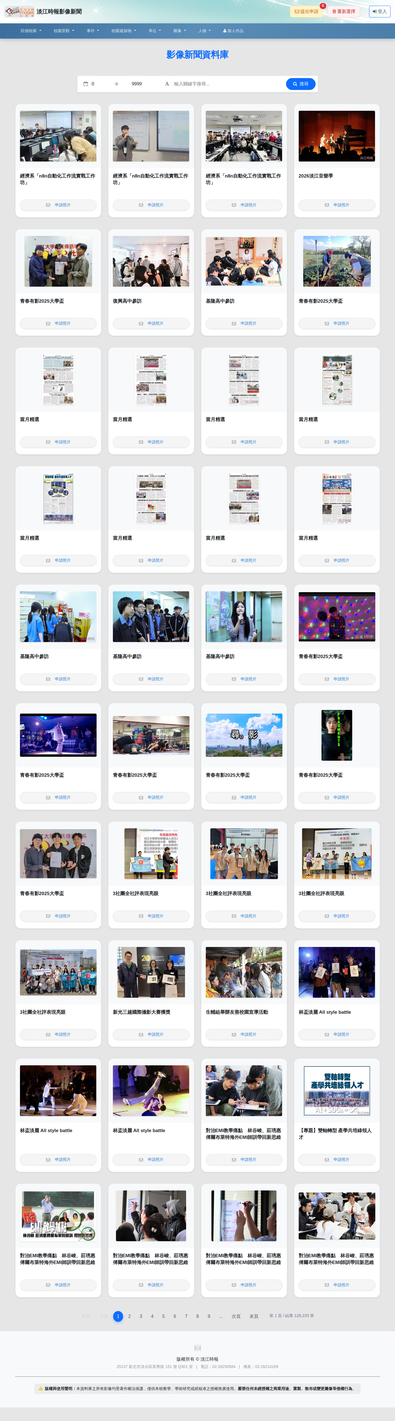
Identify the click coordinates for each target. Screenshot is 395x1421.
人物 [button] (203, 30)
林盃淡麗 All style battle (325, 1012)
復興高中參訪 (127, 301)
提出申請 (309, 10)
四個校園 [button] (29, 30)
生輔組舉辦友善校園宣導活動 (237, 1012)
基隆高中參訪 (220, 301)
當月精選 (29, 419)
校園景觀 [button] (62, 30)
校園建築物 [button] (122, 30)
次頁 (236, 1316)
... (221, 1316)
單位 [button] (153, 30)
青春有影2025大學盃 (42, 301)
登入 (380, 11)
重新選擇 (343, 11)
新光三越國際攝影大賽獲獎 (141, 1012)
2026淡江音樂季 (316, 176)
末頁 (253, 1316)
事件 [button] (91, 30)
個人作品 (233, 30)
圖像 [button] (178, 30)
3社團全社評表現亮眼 (136, 893)
